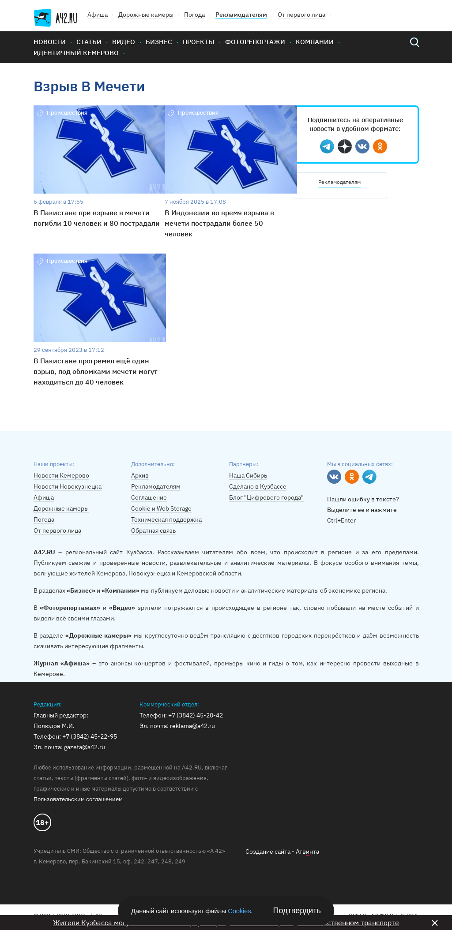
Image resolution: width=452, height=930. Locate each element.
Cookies (239, 911)
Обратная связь (153, 530)
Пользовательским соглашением (78, 799)
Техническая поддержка (166, 519)
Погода (194, 15)
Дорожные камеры (145, 15)
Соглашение (149, 497)
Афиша (97, 15)
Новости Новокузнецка (68, 486)
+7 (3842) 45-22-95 (89, 736)
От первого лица (301, 15)
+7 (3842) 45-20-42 (195, 715)
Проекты (199, 41)
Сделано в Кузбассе (257, 486)
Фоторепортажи (255, 41)
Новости (50, 41)
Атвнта (307, 852)
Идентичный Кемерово (76, 53)
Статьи (89, 41)
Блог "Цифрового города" (266, 497)
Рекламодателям (241, 15)
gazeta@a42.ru (84, 747)
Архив (140, 475)
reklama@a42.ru (192, 726)
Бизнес (159, 41)
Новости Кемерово (61, 475)
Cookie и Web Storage (161, 508)
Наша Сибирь (248, 475)
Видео (123, 41)
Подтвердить (297, 910)
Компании (315, 41)
